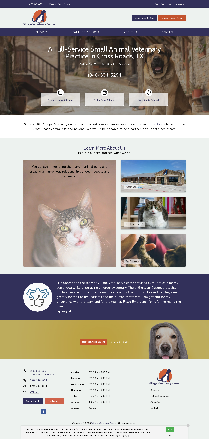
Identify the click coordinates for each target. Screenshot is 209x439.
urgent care (157, 124)
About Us (130, 32)
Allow (170, 429)
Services (42, 32)
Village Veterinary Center (104, 423)
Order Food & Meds (144, 18)
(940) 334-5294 (104, 75)
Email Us (34, 391)
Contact (167, 32)
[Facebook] (43, 411)
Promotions (179, 4)
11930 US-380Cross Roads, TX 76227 (42, 372)
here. (127, 435)
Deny (170, 435)
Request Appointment (172, 18)
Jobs (169, 4)
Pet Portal (159, 4)
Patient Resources (86, 32)
